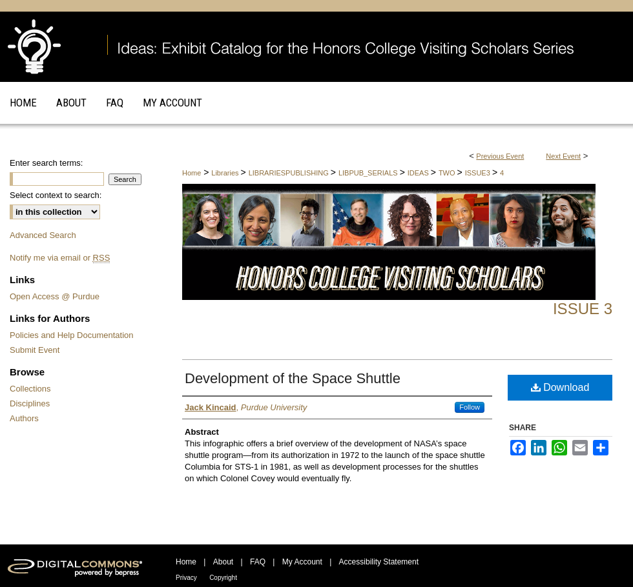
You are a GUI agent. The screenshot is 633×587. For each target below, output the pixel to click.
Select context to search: (55, 195)
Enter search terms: (46, 163)
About (223, 561)
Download (560, 387)
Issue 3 (582, 308)
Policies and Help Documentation (72, 335)
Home (191, 173)
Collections (30, 388)
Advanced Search (43, 235)
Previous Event (500, 156)
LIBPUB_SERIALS (369, 173)
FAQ (257, 561)
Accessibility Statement (379, 561)
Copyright (223, 577)
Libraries (225, 173)
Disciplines (30, 403)
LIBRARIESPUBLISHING (290, 173)
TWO (448, 173)
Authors (24, 418)
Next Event (563, 156)
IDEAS (419, 173)
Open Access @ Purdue (54, 296)
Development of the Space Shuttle (292, 378)
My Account (302, 561)
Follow (469, 407)
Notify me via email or (60, 258)
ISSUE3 (478, 173)
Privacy (186, 577)
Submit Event (34, 350)
